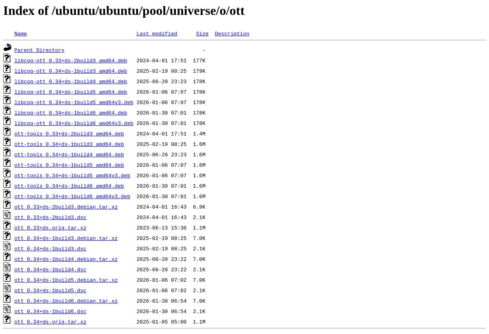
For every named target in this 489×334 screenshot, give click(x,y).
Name (20, 33)
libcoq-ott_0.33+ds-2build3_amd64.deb (70, 60)
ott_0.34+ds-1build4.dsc (50, 269)
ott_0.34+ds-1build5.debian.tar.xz (66, 279)
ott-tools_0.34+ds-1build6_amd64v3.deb (72, 196)
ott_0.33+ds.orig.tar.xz (50, 227)
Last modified (157, 33)
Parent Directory (39, 49)
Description (232, 33)
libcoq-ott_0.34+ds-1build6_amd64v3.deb (73, 123)
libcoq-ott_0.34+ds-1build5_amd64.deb (70, 91)
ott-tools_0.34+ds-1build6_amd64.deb (69, 185)
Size (202, 33)
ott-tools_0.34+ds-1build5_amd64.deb (69, 164)
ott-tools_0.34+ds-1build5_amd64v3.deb (72, 175)
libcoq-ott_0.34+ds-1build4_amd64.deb (70, 81)
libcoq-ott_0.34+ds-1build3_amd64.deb (70, 70)
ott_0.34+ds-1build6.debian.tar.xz (66, 300)
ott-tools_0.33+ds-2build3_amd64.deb (69, 133)
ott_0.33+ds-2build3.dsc (50, 217)
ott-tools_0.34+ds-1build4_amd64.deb (69, 154)
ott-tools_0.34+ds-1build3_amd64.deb (69, 144)
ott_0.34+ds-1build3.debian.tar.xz (66, 238)
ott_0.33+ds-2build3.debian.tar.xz (66, 206)
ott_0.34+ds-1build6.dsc (50, 311)
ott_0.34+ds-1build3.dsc (50, 248)
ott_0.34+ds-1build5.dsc (50, 290)
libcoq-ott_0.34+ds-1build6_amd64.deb (70, 112)
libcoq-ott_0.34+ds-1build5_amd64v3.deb (73, 102)
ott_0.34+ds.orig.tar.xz (50, 321)
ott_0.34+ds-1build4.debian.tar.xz (66, 258)
